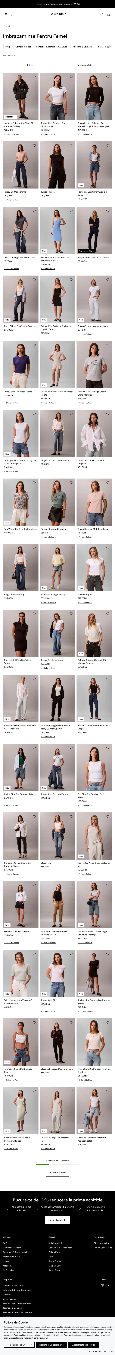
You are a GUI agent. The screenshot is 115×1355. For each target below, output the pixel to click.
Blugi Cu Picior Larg (14, 594)
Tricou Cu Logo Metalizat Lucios (20, 257)
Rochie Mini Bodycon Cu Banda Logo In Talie (56, 328)
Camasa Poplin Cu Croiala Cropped (91, 462)
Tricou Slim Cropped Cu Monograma (53, 125)
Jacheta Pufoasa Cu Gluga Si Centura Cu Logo (18, 125)
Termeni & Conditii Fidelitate (17, 1312)
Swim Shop (54, 1270)
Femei (7, 26)
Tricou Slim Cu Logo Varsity (54, 794)
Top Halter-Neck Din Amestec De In (94, 864)
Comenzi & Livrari (12, 1247)
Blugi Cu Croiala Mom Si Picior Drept (93, 727)
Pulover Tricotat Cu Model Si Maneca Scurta (92, 662)
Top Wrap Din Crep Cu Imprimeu (20, 529)
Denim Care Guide (103, 1247)
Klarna (6, 1261)
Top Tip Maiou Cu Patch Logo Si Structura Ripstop (20, 462)
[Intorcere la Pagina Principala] (57, 14)
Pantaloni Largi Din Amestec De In (57, 1139)
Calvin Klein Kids (57, 1252)
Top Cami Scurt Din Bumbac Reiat (18, 1070)
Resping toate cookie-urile (51, 1345)
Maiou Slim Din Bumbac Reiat (19, 794)
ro (106, 1285)
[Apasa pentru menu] (8, 14)
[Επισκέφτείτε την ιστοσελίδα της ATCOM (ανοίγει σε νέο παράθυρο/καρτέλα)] (100, 1351)
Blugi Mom (46, 863)
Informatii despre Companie (17, 1290)
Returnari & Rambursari (15, 1252)
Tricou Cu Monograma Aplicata (93, 326)
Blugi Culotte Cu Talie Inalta (55, 460)
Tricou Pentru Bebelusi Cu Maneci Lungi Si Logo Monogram (94, 125)
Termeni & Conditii (12, 1307)
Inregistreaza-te (57, 1219)
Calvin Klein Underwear (60, 1247)
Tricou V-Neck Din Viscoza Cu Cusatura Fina (18, 1002)
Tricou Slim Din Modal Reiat (18, 391)
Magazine (8, 1265)
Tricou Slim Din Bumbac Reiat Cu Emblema (94, 1070)
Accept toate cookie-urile (83, 1345)
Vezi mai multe (57, 1172)
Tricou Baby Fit (85, 594)
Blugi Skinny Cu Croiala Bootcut (20, 326)
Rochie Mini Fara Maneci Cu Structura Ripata (55, 259)
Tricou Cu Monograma (15, 191)
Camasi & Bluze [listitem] (23, 46)
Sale (51, 1256)
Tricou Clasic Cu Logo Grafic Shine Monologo (92, 393)
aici (61, 1335)
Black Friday (55, 1261)
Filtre (30, 64)
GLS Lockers (9, 1270)
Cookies (7, 1294)
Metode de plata (11, 1256)
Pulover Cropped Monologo (54, 529)
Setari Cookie (9, 1299)
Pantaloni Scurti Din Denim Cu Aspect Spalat (93, 1139)
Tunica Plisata (48, 191)
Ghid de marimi (101, 1243)
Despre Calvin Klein (13, 1285)
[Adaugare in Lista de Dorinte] (34, 77)
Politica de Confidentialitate (17, 1303)
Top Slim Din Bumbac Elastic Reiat (92, 796)
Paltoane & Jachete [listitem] (82, 46)
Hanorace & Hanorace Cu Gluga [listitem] (51, 46)
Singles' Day (54, 1265)
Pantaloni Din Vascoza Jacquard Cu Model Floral (20, 727)
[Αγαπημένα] (101, 14)
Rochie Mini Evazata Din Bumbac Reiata (57, 393)
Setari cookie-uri (17, 1345)
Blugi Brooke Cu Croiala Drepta (93, 257)
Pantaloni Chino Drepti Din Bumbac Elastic (17, 864)
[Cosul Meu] (108, 14)
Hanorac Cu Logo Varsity (53, 594)
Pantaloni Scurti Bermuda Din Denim (92, 193)
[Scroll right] (108, 46)
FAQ (5, 1243)
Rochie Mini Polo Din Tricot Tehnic (17, 662)
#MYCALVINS (55, 1243)
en (111, 1285)
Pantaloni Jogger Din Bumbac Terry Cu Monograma (55, 727)
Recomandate (84, 64)
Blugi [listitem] (7, 46)
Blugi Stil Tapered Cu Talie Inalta (57, 1069)
